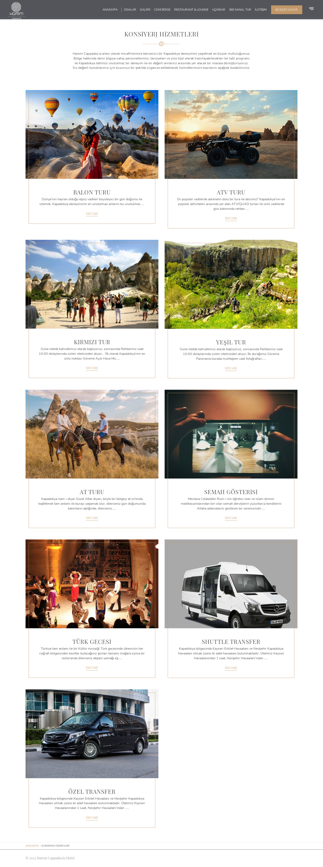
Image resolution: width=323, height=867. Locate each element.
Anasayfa (110, 10)
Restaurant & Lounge (191, 10)
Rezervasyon (286, 10)
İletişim (261, 10)
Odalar (130, 10)
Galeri (145, 10)
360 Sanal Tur (240, 10)
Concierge (162, 10)
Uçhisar (218, 10)
